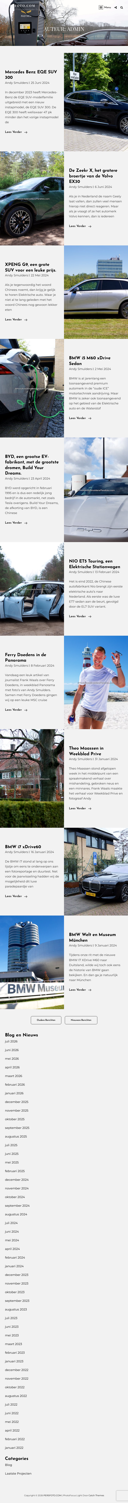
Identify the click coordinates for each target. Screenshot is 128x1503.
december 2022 (16, 1370)
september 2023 (17, 1301)
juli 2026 (11, 1041)
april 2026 (12, 1067)
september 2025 (17, 1128)
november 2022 (16, 1378)
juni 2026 (12, 1050)
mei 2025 (12, 1162)
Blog (8, 1465)
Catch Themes (96, 1495)
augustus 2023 (16, 1309)
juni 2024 (12, 1231)
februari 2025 (15, 1171)
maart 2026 (13, 1076)
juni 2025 (11, 1154)
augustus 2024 (16, 1214)
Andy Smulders (16, 83)
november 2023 (16, 1283)
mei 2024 (12, 1240)
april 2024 (12, 1249)
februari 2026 (15, 1084)
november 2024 (17, 1188)
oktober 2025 (14, 1119)
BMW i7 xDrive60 (23, 847)
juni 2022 (11, 1413)
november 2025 (16, 1110)
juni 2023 (11, 1327)
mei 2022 (12, 1422)
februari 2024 (15, 1257)
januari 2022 (14, 1448)
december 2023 (16, 1275)
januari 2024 (14, 1266)
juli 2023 (11, 1318)
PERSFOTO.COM (20, 6)
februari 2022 (15, 1439)
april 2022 (12, 1430)
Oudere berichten (46, 1020)
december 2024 (17, 1180)
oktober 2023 (14, 1292)
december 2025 (16, 1102)
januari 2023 (14, 1361)
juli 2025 (11, 1145)
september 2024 (17, 1206)
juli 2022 (11, 1404)
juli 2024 (11, 1223)
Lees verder (16, 132)
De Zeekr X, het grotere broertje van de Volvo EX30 (93, 176)
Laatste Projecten (18, 1473)
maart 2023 (13, 1344)
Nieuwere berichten (81, 1020)
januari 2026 (14, 1093)
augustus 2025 (16, 1136)
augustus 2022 (16, 1396)
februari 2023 (15, 1353)
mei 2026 (12, 1059)
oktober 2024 (15, 1197)
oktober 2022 (14, 1387)
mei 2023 (12, 1335)
